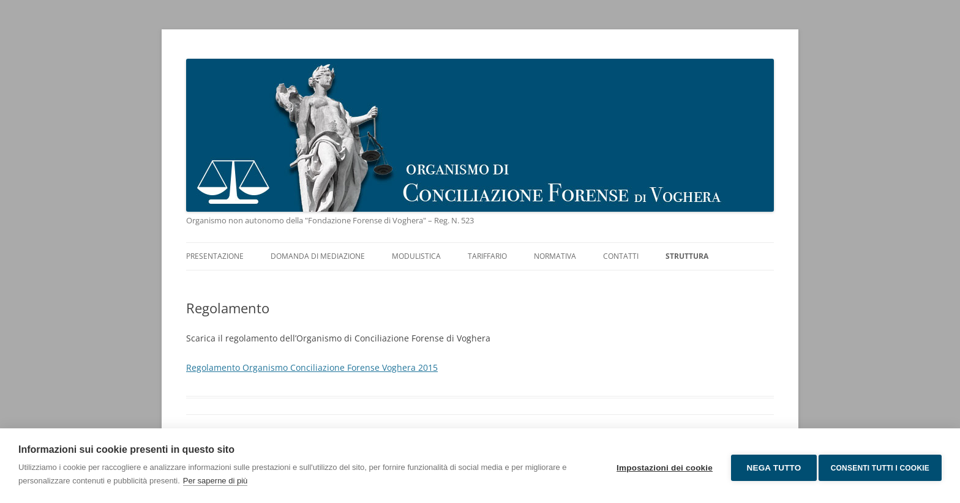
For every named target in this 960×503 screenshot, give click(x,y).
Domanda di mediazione (318, 256)
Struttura (687, 256)
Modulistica (416, 256)
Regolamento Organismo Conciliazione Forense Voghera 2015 (312, 367)
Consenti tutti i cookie (880, 465)
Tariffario (487, 256)
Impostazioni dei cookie (660, 466)
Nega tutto (769, 466)
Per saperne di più (215, 480)
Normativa (555, 256)
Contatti (621, 256)
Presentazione (215, 256)
